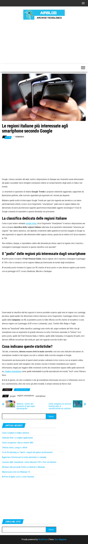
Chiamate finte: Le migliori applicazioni (17, 438)
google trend (31, 223)
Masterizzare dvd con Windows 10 (16, 472)
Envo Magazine (60, 539)
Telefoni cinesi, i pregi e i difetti (14, 447)
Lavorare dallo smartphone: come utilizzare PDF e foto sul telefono (29, 462)
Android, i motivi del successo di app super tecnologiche (25, 406)
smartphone (40, 396)
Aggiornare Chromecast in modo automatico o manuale (24, 457)
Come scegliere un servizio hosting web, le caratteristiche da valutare (59, 406)
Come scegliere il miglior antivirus (15, 433)
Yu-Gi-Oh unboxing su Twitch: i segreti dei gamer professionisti (27, 452)
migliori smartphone (25, 395)
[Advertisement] (45, 41)
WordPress (42, 539)
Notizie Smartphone (22, 390)
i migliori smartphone (12, 371)
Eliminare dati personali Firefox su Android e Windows (23, 467)
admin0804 (19, 137)
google (13, 396)
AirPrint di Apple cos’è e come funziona (18, 476)
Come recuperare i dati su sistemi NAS (17, 442)
